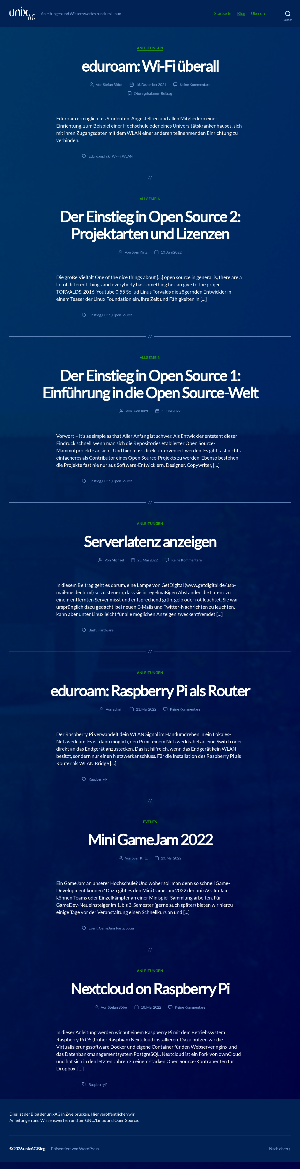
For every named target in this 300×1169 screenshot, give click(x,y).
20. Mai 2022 (171, 865)
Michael (118, 567)
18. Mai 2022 (151, 1014)
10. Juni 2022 (171, 259)
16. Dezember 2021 (151, 91)
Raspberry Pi (99, 786)
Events (150, 829)
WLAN (127, 163)
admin (118, 716)
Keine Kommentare (195, 91)
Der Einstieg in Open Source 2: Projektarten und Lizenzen (150, 232)
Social (130, 935)
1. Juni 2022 (171, 418)
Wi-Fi (116, 163)
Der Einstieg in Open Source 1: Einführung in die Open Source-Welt (150, 391)
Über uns (258, 17)
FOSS (106, 322)
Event (93, 935)
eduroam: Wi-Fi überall (150, 73)
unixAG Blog (34, 1155)
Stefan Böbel (113, 91)
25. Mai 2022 (147, 567)
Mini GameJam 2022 (150, 846)
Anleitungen (150, 55)
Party (120, 935)
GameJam (107, 935)
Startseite (222, 17)
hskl (107, 163)
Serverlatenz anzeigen (150, 548)
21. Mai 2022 (146, 716)
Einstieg (95, 322)
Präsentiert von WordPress (75, 1155)
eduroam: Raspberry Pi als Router (150, 698)
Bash (92, 637)
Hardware (105, 637)
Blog (241, 17)
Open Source (122, 322)
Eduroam (96, 163)
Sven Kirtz (139, 259)
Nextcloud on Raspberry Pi (150, 996)
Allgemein (150, 206)
